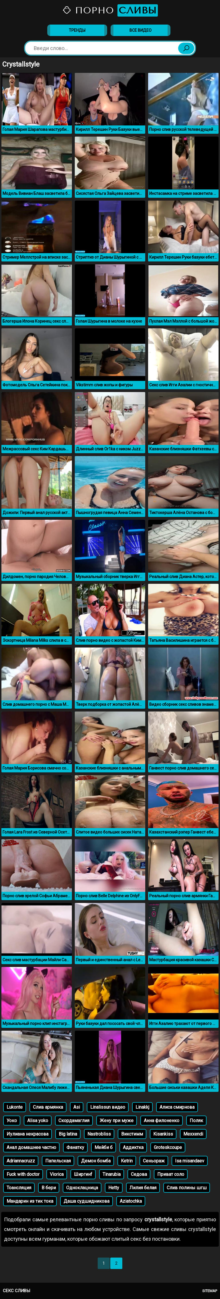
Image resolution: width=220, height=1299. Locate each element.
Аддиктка (133, 1147)
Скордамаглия (73, 1120)
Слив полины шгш (187, 1187)
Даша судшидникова (86, 1201)
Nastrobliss (99, 1134)
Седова (139, 1174)
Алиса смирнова (177, 1107)
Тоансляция (19, 1187)
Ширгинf (83, 1174)
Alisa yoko (37, 1120)
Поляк (196, 1120)
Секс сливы (16, 1290)
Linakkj (142, 1107)
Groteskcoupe (168, 1147)
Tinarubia (112, 1174)
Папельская (58, 1161)
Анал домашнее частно (31, 1147)
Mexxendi (193, 1134)
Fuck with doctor (23, 1174)
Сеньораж (154, 1161)
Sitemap (209, 1291)
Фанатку (75, 1147)
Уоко (12, 1120)
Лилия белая (142, 1187)
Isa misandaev (189, 1161)
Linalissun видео (107, 1107)
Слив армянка (48, 1107)
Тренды (77, 30)
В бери (49, 1187)
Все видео (140, 30)
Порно (110, 10)
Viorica (57, 1174)
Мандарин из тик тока (30, 1201)
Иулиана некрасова (27, 1134)
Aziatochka (131, 1201)
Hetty (113, 1187)
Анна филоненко (161, 1120)
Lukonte (15, 1107)
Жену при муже (116, 1120)
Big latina (68, 1134)
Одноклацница (82, 1187)
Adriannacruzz (21, 1161)
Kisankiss (163, 1134)
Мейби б (104, 1147)
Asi (76, 1107)
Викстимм (132, 1134)
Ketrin (127, 1161)
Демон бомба (96, 1161)
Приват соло (170, 1174)
